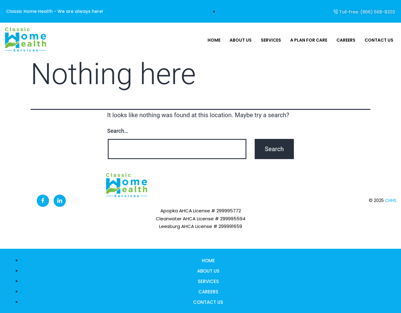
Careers (345, 40)
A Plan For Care (308, 40)
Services (271, 40)
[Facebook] (43, 201)
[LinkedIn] (60, 201)
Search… (117, 131)
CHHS (390, 200)
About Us (241, 40)
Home (214, 40)
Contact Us (379, 40)
